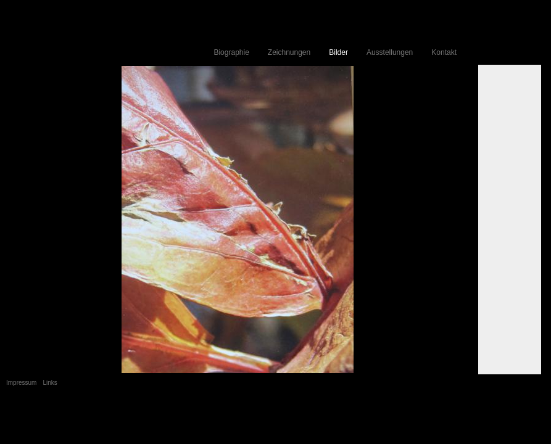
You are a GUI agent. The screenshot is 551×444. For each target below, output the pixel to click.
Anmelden (529, 413)
